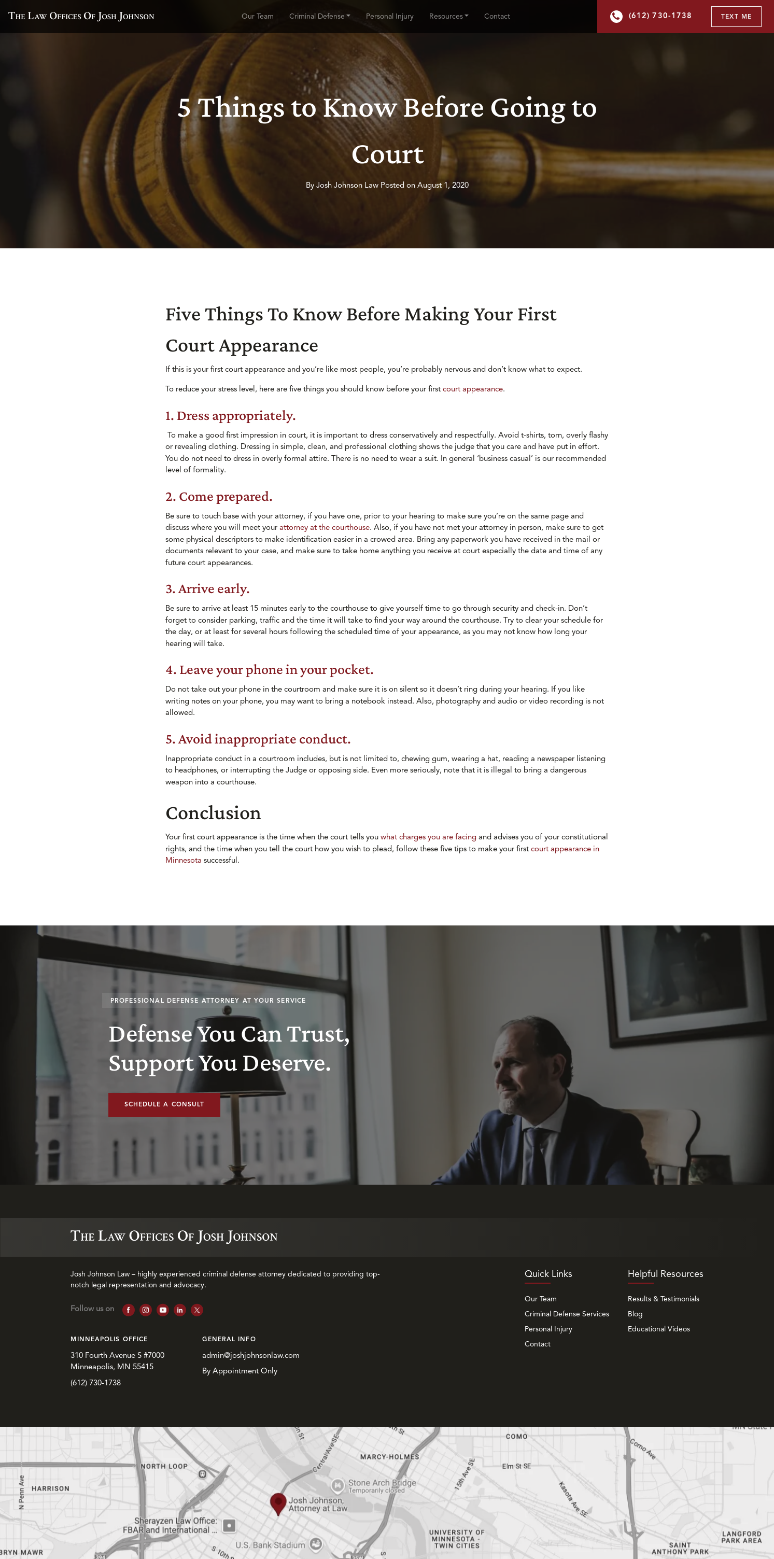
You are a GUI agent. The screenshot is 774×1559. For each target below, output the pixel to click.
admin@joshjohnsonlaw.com (251, 1356)
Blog (635, 1314)
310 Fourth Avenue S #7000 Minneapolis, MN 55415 (118, 1362)
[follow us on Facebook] (128, 1309)
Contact (497, 16)
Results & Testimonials (663, 1299)
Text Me (736, 17)
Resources (446, 16)
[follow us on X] (197, 1309)
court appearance (473, 390)
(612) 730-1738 (651, 16)
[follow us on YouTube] (163, 1309)
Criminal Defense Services (567, 1314)
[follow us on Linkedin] (180, 1309)
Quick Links (548, 1274)
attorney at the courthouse (324, 528)
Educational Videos (659, 1329)
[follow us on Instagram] (145, 1309)
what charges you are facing (430, 837)
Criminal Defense (317, 16)
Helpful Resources (665, 1274)
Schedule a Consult (164, 1105)
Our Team (258, 16)
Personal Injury (390, 16)
